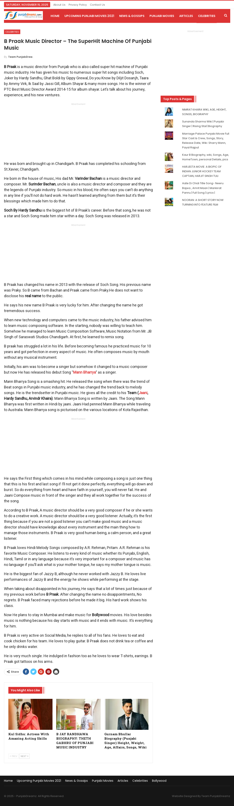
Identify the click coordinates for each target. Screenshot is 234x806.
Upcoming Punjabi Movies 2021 (89, 16)
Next (24, 756)
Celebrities (206, 16)
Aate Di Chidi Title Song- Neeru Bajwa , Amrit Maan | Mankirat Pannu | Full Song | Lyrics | (203, 187)
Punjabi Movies (162, 16)
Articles (186, 16)
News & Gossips (131, 16)
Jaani (143, 393)
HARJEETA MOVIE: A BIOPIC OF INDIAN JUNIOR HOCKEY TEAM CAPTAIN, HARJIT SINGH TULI (201, 171)
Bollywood (159, 781)
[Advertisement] (78, 133)
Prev (13, 756)
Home (55, 16)
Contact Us (97, 5)
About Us (59, 5)
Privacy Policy (78, 5)
